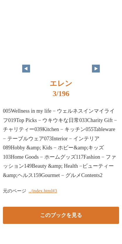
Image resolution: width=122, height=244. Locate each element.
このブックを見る (61, 215)
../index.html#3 (43, 190)
